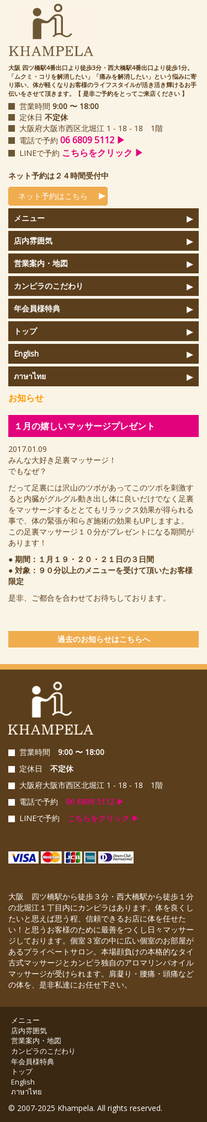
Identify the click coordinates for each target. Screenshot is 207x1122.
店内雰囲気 (33, 240)
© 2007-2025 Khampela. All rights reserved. (85, 1108)
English (26, 353)
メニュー (29, 218)
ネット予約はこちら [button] (50, 196)
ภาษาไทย (30, 376)
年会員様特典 (37, 308)
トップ (25, 331)
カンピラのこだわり (48, 285)
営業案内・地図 (41, 263)
